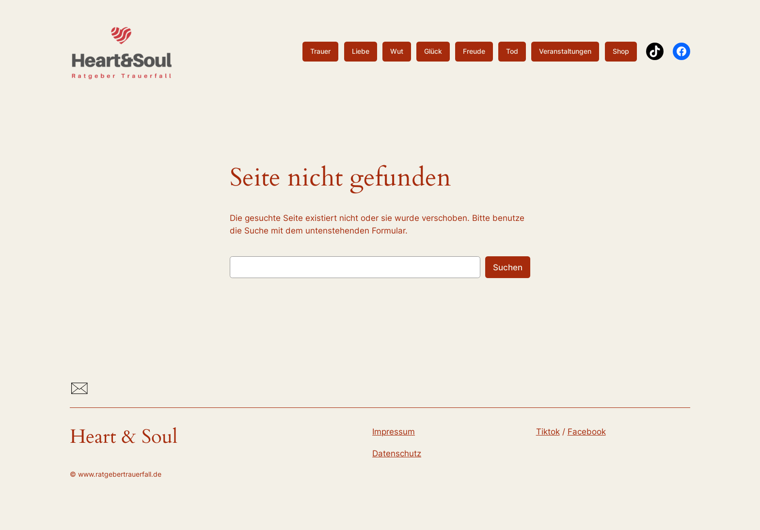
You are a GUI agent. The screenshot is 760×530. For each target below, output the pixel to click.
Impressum (393, 431)
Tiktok (548, 431)
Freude (474, 51)
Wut (396, 51)
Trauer (320, 51)
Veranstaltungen (565, 51)
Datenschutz (396, 453)
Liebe (360, 51)
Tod (512, 51)
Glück (433, 51)
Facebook (587, 431)
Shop (621, 51)
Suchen (507, 267)
